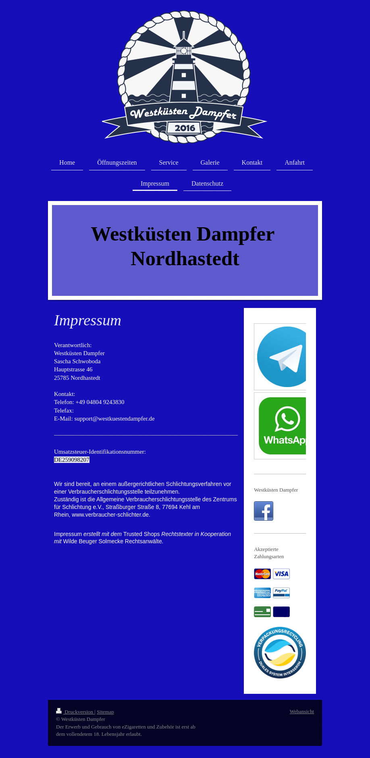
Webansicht (302, 711)
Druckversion (75, 712)
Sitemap (105, 712)
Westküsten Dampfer (276, 490)
